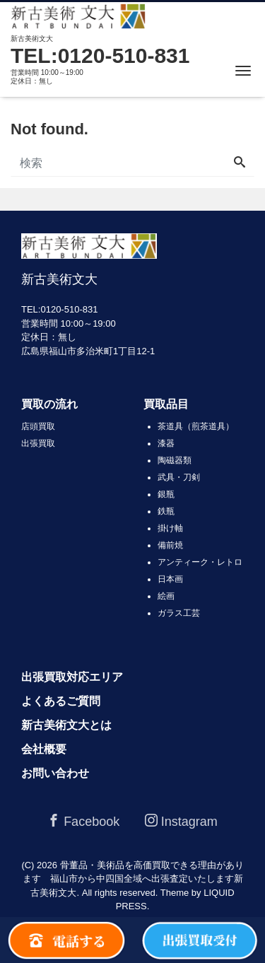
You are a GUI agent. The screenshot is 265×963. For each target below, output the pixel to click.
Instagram (181, 821)
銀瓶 (166, 494)
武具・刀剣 (179, 477)
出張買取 (38, 443)
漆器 (166, 443)
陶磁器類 (175, 460)
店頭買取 (38, 426)
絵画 (166, 596)
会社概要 (43, 749)
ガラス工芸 (179, 613)
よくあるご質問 (60, 701)
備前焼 (170, 545)
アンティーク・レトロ (200, 562)
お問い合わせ (55, 773)
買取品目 (166, 404)
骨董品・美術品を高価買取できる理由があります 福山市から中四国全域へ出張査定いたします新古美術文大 (133, 879)
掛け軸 (170, 528)
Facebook (83, 821)
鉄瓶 (166, 511)
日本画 (170, 579)
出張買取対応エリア (72, 677)
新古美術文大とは (66, 725)
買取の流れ (49, 404)
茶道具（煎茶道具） (196, 426)
